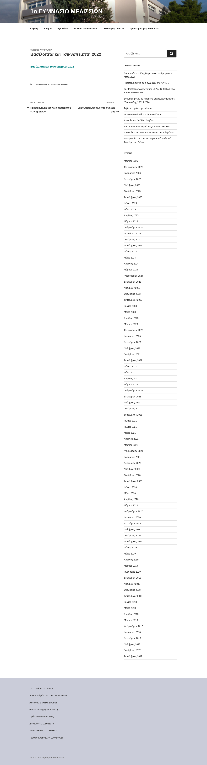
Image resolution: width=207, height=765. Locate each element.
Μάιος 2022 (130, 372)
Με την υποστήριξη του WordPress (46, 757)
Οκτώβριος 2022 (132, 354)
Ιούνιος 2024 (130, 251)
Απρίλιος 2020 (131, 499)
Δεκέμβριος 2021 (132, 396)
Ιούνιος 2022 (130, 366)
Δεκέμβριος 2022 (132, 342)
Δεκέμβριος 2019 (132, 523)
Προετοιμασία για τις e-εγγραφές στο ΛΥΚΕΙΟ (146, 83)
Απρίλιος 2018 (131, 614)
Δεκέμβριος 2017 (132, 638)
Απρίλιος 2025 (131, 215)
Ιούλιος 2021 (130, 420)
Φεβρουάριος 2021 (133, 451)
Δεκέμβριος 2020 (132, 463)
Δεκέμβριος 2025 (132, 179)
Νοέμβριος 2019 (132, 529)
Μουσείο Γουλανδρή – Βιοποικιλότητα (143, 114)
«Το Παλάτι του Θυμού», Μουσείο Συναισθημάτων (149, 132)
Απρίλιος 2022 (131, 378)
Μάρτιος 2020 (131, 505)
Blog (48, 28)
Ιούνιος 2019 (130, 547)
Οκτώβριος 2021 (132, 408)
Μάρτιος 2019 (131, 566)
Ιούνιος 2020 (130, 487)
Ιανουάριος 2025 (132, 233)
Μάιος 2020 (130, 493)
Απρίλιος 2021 (131, 439)
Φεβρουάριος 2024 (133, 275)
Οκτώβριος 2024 (132, 239)
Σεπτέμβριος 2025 (133, 197)
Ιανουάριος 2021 (132, 457)
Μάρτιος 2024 (131, 269)
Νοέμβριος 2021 (132, 402)
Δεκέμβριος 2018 (132, 577)
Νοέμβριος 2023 (132, 288)
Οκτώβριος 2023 (132, 294)
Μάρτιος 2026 (131, 161)
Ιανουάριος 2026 (132, 173)
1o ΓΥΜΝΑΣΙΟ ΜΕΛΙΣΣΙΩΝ (66, 11)
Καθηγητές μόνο (114, 28)
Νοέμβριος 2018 (132, 584)
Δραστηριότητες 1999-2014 (144, 28)
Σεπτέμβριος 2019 (133, 541)
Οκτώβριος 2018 (132, 590)
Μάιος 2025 (130, 209)
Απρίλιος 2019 (131, 559)
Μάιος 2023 (130, 312)
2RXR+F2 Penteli (48, 702)
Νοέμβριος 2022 (132, 348)
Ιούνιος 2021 (130, 427)
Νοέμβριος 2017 (132, 644)
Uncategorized (42, 84)
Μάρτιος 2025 (131, 221)
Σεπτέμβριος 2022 (133, 360)
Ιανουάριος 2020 (132, 517)
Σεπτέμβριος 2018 (133, 596)
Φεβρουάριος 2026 (133, 167)
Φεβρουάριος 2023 (133, 330)
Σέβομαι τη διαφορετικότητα (138, 108)
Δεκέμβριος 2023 (132, 281)
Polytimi (48, 50)
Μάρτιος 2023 (131, 324)
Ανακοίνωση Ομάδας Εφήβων (139, 120)
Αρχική (34, 28)
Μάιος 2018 (130, 608)
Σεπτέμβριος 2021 (133, 414)
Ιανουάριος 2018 (132, 632)
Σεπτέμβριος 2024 (133, 245)
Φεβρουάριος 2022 (133, 390)
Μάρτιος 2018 (131, 620)
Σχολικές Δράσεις (59, 84)
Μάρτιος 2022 (131, 384)
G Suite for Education (85, 28)
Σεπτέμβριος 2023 (133, 300)
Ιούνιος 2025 (130, 203)
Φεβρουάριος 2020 (133, 511)
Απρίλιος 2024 (131, 263)
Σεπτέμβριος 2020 (133, 481)
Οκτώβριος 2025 (132, 191)
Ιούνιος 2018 (130, 602)
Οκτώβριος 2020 (132, 475)
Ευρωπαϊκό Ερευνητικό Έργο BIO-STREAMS (147, 126)
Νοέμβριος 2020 (132, 469)
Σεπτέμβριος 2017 (133, 656)
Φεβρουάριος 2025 (133, 227)
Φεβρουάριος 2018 (133, 626)
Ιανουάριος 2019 (132, 571)
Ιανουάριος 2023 (132, 336)
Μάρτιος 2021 (131, 445)
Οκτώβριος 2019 (132, 535)
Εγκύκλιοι (62, 28)
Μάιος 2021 (130, 433)
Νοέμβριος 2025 (132, 185)
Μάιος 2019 (130, 553)
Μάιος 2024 (130, 257)
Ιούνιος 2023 (130, 306)
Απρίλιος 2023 (131, 318)
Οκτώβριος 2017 (132, 650)
